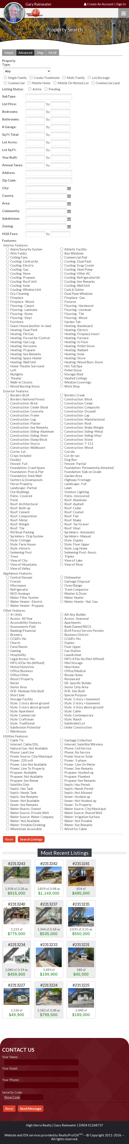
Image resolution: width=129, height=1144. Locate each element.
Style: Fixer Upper (77, 544)
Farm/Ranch (18, 647)
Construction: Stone (78, 439)
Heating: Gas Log (22, 342)
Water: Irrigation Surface (82, 817)
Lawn (68, 488)
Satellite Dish (19, 784)
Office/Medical (75, 671)
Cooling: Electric (22, 265)
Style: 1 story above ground (29, 703)
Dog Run (70, 460)
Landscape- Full (75, 484)
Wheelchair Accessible (26, 829)
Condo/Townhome (47, 78)
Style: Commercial (22, 715)
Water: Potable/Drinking (27, 825)
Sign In (121, 4)
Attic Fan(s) (18, 253)
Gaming (15, 651)
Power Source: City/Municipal (31, 756)
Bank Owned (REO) (77, 626)
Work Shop (72, 386)
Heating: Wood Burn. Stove (83, 362)
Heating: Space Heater (26, 358)
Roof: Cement (20, 512)
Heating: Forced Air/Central (30, 338)
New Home (72, 667)
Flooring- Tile (74, 314)
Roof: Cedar (72, 508)
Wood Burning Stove (25, 386)
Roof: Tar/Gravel (76, 524)
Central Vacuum (21, 577)
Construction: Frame (24, 415)
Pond (14, 500)
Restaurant (72, 679)
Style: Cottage (20, 540)
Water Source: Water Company (32, 817)
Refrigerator (19, 589)
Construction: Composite (82, 407)
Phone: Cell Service (77, 748)
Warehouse (18, 731)
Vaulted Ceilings (75, 378)
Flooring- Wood (75, 318)
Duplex (69, 643)
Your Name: (10, 1057)
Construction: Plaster (25, 423)
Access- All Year (21, 618)
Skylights (16, 374)
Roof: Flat (71, 516)
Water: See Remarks (78, 825)
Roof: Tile (17, 528)
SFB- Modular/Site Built (27, 691)
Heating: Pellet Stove (79, 346)
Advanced (25, 53)
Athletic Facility (75, 249)
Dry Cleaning (19, 293)
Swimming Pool (21, 552)
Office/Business (21, 671)
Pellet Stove (73, 370)
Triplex (69, 556)
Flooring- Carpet (22, 306)
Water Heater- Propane (27, 605)
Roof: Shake (72, 520)
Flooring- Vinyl (21, 318)
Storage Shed (73, 374)
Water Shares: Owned (25, 809)
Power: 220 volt (21, 760)
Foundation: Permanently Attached (89, 468)
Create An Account (100, 4)
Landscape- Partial (23, 488)
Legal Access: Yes (22, 659)
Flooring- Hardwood (78, 306)
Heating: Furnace (76, 338)
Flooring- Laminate (23, 310)
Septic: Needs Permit (79, 788)
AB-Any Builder (75, 614)
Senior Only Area (76, 687)
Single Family (17, 78)
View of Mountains (23, 564)
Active (37, 89)
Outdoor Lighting (76, 492)
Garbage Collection (78, 740)
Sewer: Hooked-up (77, 797)
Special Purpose (75, 695)
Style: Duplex (73, 540)
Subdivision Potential (25, 727)
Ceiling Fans (19, 257)
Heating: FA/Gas (22, 334)
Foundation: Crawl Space (27, 468)
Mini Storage (73, 663)
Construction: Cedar (78, 403)
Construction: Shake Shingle (84, 427)
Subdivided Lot (74, 723)
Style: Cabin (72, 711)
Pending (54, 89)
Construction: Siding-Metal (83, 431)
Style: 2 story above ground (29, 707)
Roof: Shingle (19, 524)
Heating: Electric (76, 330)
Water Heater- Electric (26, 601)
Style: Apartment (22, 711)
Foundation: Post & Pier (27, 472)
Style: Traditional (22, 723)
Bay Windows (74, 253)
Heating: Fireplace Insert (82, 334)
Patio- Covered (21, 496)
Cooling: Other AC (77, 273)
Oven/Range (73, 585)
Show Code (12, 1097)
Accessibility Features (25, 622)
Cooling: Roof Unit (23, 281)
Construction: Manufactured (84, 419)
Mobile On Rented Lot (73, 83)
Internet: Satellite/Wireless (83, 744)
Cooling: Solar (20, 285)
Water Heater (74, 597)
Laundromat (72, 655)
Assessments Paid (22, 626)
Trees (14, 556)
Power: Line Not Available (28, 764)
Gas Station (72, 651)
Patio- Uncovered (76, 496)
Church (15, 643)
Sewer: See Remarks (24, 805)
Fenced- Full (18, 464)
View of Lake (73, 560)
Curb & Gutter (74, 289)
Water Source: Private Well (29, 813)
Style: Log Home (75, 548)
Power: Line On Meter (79, 764)
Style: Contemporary (79, 715)
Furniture (17, 322)
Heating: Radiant (76, 350)
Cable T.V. (17, 740)
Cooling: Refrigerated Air (82, 277)
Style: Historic (20, 548)
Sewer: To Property (78, 805)
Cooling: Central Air (24, 261)
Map (40, 53)
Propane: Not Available (26, 776)
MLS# (52, 53)
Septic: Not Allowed (78, 792)
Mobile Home (41, 83)
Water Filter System (24, 597)
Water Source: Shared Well (83, 813)
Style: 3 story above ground (83, 707)
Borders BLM (19, 395)
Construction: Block (78, 399)
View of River (73, 564)
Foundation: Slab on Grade (82, 472)
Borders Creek (74, 395)
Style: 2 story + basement (82, 703)
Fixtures (70, 301)
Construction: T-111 (78, 443)
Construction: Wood (78, 447)
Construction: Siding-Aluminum (32, 431)
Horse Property (21, 484)
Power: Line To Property (27, 768)
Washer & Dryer (75, 593)
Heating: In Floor (76, 342)
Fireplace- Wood (22, 301)
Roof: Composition (23, 516)
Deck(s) (15, 460)
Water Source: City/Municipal (85, 809)
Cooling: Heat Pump (78, 269)
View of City (19, 560)
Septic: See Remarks (24, 797)
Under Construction (78, 727)
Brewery (16, 634)
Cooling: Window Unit (25, 289)
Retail (14, 683)
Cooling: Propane (22, 277)
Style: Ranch (73, 719)
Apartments (72, 622)
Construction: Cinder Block (29, 407)
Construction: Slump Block (28, 439)
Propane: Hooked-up (79, 772)
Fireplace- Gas (74, 297)
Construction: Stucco (25, 443)
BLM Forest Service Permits (84, 630)
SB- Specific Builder (78, 683)
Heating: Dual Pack (23, 330)
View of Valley (20, 568)
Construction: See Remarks (29, 427)
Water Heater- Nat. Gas (81, 601)
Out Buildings (19, 492)
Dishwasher (72, 577)
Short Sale (17, 695)
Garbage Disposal (77, 581)
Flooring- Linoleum (77, 310)
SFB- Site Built (74, 691)
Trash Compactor (76, 589)
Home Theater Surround (27, 366)
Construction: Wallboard (27, 447)
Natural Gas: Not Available (29, 748)
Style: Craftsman (22, 719)
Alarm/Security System (26, 249)
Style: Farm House (23, 544)
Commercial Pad (75, 257)
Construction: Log (23, 419)
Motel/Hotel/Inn (22, 667)
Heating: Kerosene (23, 346)
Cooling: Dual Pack (77, 261)
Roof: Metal (18, 520)
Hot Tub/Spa (73, 366)
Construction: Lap (77, 415)
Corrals (69, 451)
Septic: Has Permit (77, 784)
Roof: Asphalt (74, 504)
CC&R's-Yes (72, 639)
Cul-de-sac (72, 455)
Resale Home (73, 675)
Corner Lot (18, 451)
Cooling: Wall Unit (77, 285)
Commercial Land (108, 83)
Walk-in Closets (21, 382)
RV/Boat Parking (22, 532)
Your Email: (10, 1068)
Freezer (15, 581)
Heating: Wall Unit (23, 362)
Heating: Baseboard (78, 326)
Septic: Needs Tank (23, 792)
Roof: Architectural (24, 504)
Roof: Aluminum (75, 500)
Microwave (18, 585)
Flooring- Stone (21, 314)
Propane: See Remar (24, 780)
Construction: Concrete (26, 411)
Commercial (16, 83)
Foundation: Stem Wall (26, 476)
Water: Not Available (25, 821)
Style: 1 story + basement (82, 699)
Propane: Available (23, 772)
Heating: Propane (22, 350)
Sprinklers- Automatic (79, 532)
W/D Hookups (20, 593)
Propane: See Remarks (80, 780)
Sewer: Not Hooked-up (80, 801)
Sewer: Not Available (24, 801)
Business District (76, 634)
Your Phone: (10, 1080)
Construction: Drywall (80, 411)
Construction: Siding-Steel (29, 435)
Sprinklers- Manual (77, 536)
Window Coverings (77, 382)
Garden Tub (72, 322)
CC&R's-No (18, 639)
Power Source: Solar (78, 756)
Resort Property (22, 679)
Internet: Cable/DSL (24, 744)
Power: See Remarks (78, 768)
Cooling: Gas (19, 269)
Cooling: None (20, 273)
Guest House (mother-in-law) (30, 326)
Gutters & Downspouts (26, 480)
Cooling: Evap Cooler (79, 265)
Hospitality (18, 655)
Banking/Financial (23, 630)
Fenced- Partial (75, 464)
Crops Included (20, 455)
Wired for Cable (75, 829)
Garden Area (73, 476)
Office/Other (19, 675)
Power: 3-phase (75, 760)
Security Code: (12, 1092)
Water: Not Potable (78, 821)
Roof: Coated (73, 512)
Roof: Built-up (20, 508)
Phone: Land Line (22, 752)
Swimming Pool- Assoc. (80, 552)
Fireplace (16, 297)
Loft (13, 370)
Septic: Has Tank (21, 788)
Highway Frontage (77, 480)
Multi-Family (76, 78)
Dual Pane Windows (78, 293)
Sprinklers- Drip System (26, 536)
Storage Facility (21, 699)
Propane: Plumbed (77, 776)
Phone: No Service (77, 752)
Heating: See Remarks (25, 354)
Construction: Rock (77, 423)
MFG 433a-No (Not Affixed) (84, 659)
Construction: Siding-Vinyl (82, 435)
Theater (16, 378)
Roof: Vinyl (72, 528)
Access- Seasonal (76, 618)
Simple (9, 53)
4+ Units (16, 614)
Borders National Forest (27, 399)
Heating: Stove (75, 358)
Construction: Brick (24, 403)
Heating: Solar (74, 354)
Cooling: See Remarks (79, 281)
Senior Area (18, 687)
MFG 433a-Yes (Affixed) (27, 663)
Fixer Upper (72, 647)
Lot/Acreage (101, 78)
